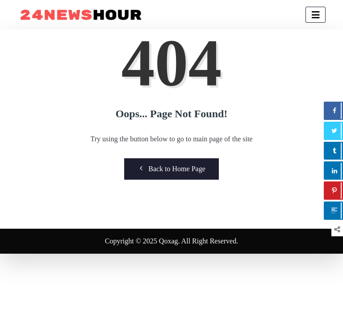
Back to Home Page (171, 169)
